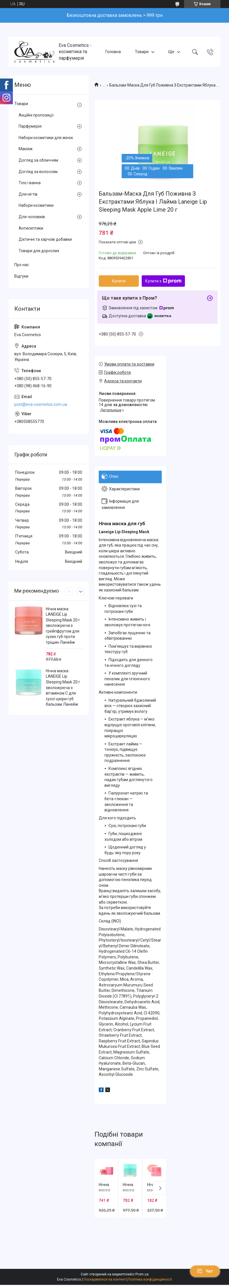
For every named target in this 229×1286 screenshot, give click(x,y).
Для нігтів (28, 194)
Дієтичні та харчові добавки (45, 239)
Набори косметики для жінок (46, 137)
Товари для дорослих (39, 250)
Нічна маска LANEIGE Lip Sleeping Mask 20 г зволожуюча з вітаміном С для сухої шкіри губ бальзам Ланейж (63, 688)
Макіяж (26, 149)
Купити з (163, 281)
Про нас (21, 264)
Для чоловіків (32, 216)
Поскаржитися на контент (105, 1279)
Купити (119, 281)
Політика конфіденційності (150, 1279)
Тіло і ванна (30, 182)
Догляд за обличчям (38, 160)
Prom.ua (142, 1274)
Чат (205, 1271)
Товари (142, 51)
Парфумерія (30, 126)
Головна (113, 51)
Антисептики (31, 228)
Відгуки (21, 276)
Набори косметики (36, 205)
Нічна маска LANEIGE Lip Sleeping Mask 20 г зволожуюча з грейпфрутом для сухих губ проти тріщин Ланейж (63, 626)
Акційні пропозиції (36, 115)
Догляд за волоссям (38, 171)
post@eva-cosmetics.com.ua (40, 404)
